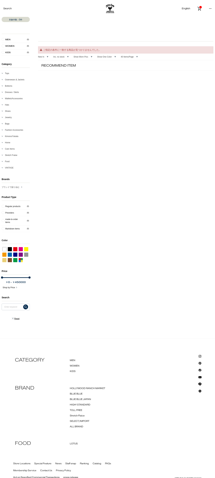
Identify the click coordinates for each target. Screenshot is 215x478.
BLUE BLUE (76, 394)
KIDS (73, 371)
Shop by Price (9, 287)
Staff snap (70, 463)
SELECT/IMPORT (79, 421)
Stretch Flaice (77, 415)
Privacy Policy (63, 470)
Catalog (97, 463)
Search (7, 8)
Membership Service (24, 470)
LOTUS (74, 443)
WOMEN (74, 366)
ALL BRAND (76, 426)
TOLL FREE (76, 410)
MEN (72, 360)
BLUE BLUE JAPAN (80, 399)
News (58, 463)
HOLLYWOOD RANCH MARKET (87, 388)
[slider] (2, 277)
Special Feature (42, 463)
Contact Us (46, 470)
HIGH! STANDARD (80, 404)
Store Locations (21, 463)
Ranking (84, 463)
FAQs (108, 463)
